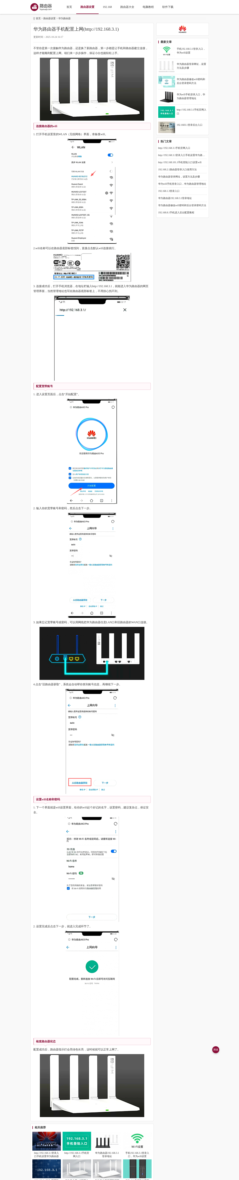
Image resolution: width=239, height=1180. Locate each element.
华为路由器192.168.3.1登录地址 (175, 198)
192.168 (107, 6)
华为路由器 (64, 18)
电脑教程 (148, 6)
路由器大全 (127, 6)
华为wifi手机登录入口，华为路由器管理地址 (182, 184)
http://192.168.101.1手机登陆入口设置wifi (180, 162)
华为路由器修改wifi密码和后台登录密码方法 (182, 205)
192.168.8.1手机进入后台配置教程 (176, 212)
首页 (69, 6)
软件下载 (167, 6)
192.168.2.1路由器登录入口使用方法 (177, 169)
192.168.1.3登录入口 (169, 191)
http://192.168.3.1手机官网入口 (174, 148)
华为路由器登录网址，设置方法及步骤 (179, 176)
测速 (215, 1049)
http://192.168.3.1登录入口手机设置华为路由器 (183, 155)
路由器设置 (87, 6)
